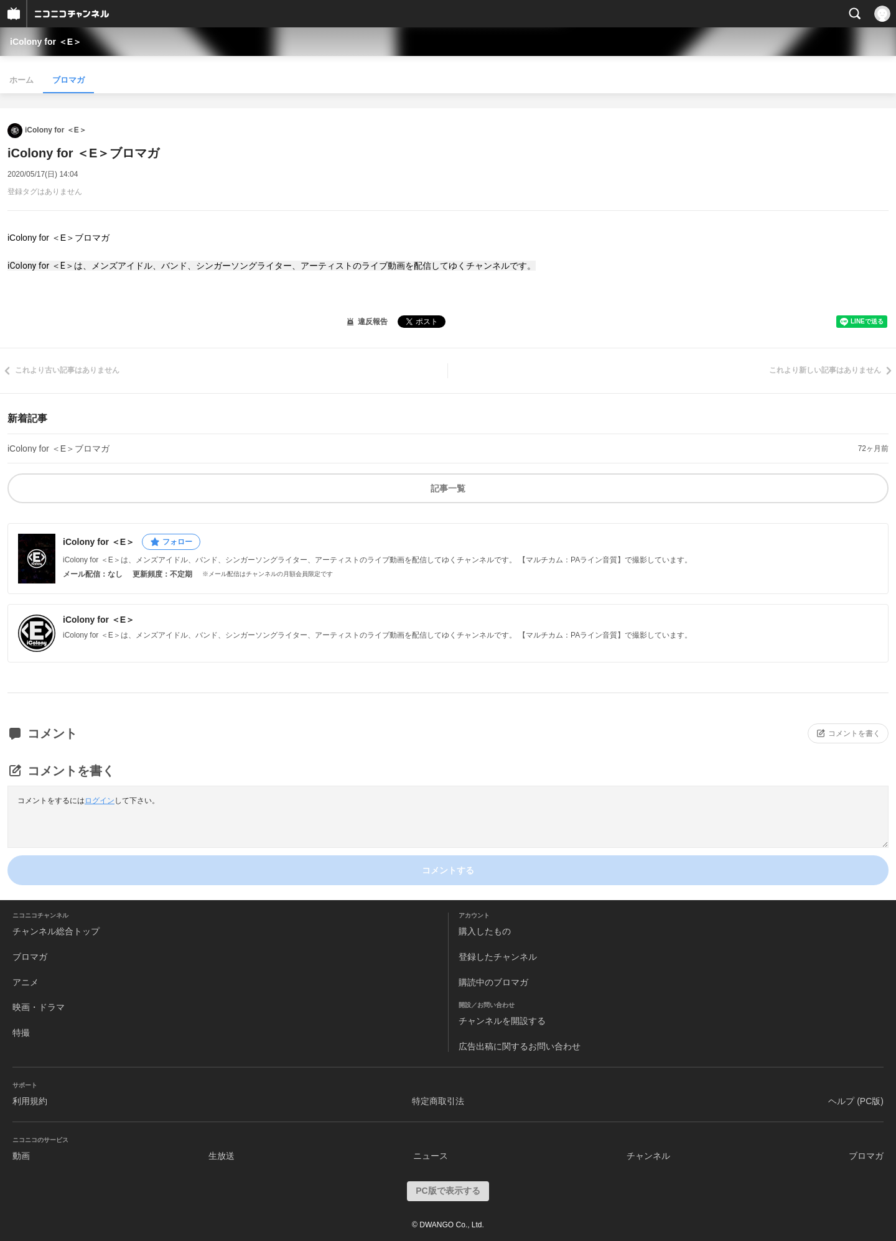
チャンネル (648, 1156)
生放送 (221, 1156)
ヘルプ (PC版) (856, 1101)
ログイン (99, 800)
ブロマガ (68, 80)
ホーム (21, 80)
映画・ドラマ (38, 1007)
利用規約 (29, 1101)
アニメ (25, 982)
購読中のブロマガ (493, 982)
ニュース (430, 1156)
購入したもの (485, 931)
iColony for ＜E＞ (46, 42)
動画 (21, 1156)
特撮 (21, 1033)
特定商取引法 (438, 1101)
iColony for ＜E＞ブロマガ (58, 448)
